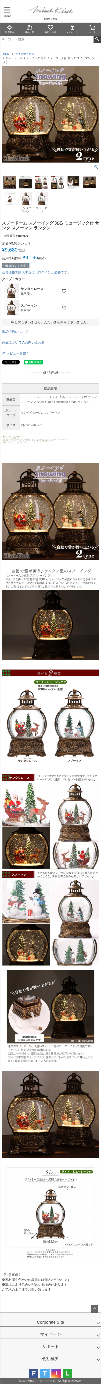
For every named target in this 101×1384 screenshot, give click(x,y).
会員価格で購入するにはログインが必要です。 (36, 272)
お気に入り (50, 29)
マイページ (72, 29)
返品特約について (15, 331)
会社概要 (50, 1358)
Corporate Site (50, 1322)
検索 (97, 39)
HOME (7, 54)
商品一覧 (29, 29)
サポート (50, 1346)
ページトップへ (94, 1309)
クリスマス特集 (24, 54)
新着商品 (9, 29)
